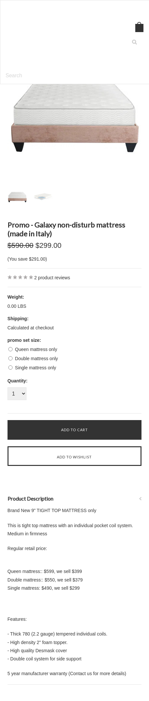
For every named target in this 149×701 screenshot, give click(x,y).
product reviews (52, 277)
